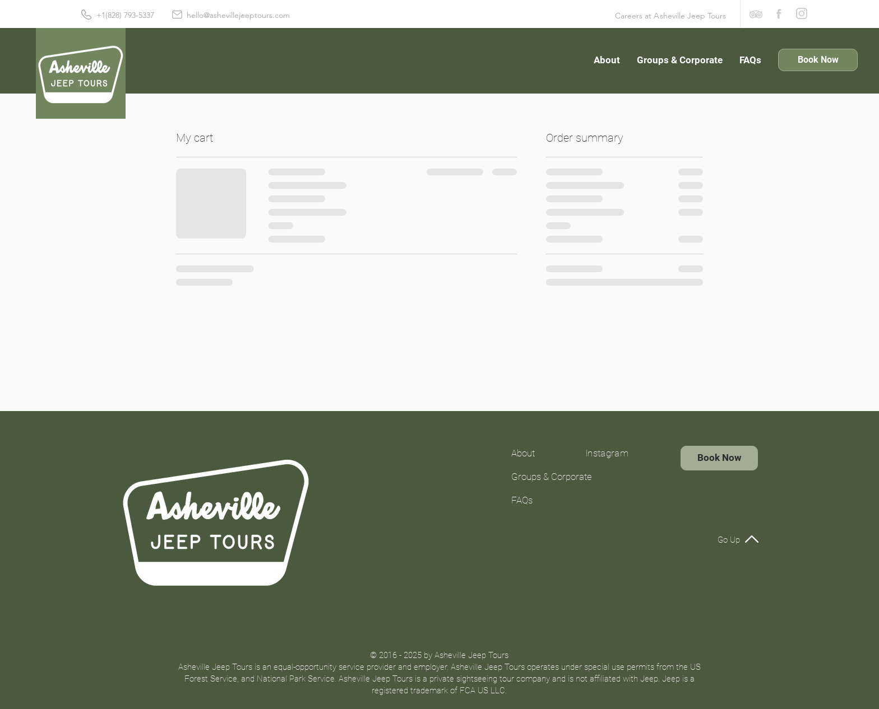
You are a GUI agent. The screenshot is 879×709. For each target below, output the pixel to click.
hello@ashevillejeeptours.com (238, 15)
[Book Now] (818, 60)
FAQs (522, 500)
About (523, 453)
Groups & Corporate (541, 476)
